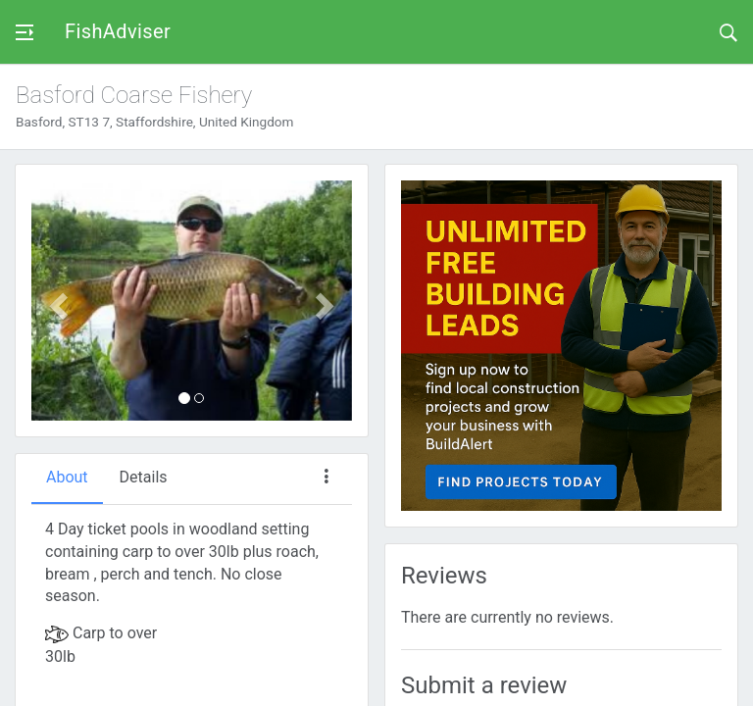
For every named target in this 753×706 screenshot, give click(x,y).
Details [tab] (144, 477)
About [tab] (67, 477)
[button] (55, 300)
